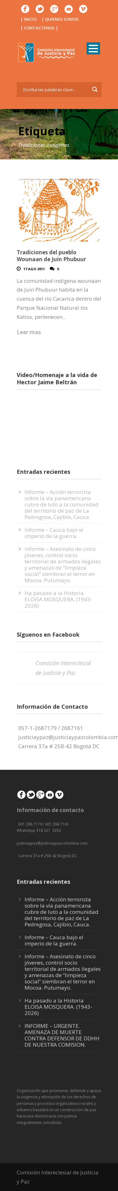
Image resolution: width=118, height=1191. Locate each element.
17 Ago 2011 (34, 269)
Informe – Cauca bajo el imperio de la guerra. (54, 533)
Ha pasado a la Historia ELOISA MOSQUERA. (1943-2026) (58, 599)
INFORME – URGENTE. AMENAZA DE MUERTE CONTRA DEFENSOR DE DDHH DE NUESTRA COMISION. (62, 1035)
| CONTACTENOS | (39, 28)
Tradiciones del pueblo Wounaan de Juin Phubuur (51, 256)
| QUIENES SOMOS (60, 19)
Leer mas (29, 332)
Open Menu (93, 48)
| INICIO (28, 19)
